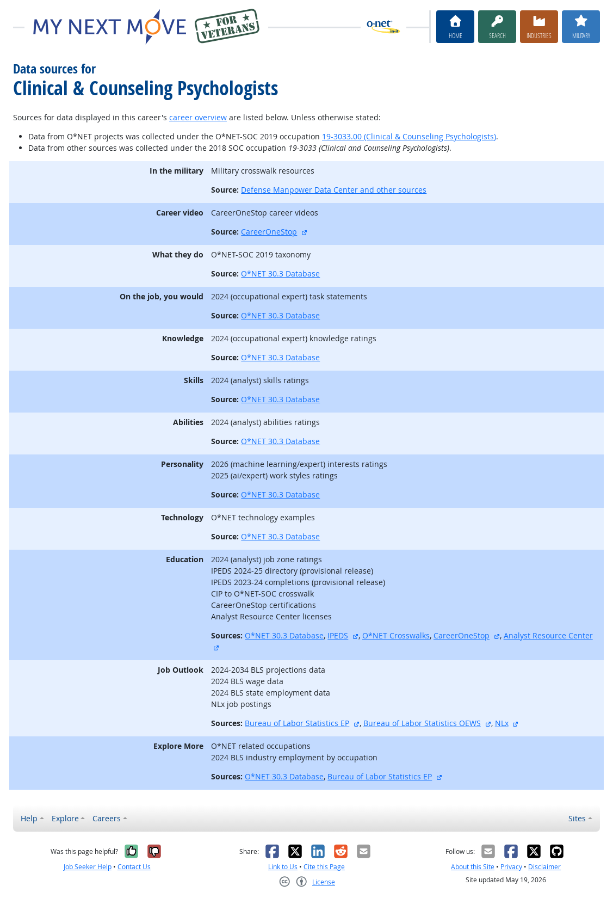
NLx (502, 723)
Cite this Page (324, 866)
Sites (577, 818)
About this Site (472, 866)
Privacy (511, 866)
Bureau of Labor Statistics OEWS (422, 723)
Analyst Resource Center (548, 635)
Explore (65, 818)
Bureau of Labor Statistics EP (297, 723)
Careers (106, 818)
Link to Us (283, 866)
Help (29, 818)
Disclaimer (544, 866)
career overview (198, 117)
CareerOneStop (269, 231)
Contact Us (134, 866)
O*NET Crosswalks (396, 635)
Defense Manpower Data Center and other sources (333, 190)
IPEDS (337, 635)
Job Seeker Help (88, 866)
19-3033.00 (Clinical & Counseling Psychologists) (409, 136)
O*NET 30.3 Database (280, 273)
